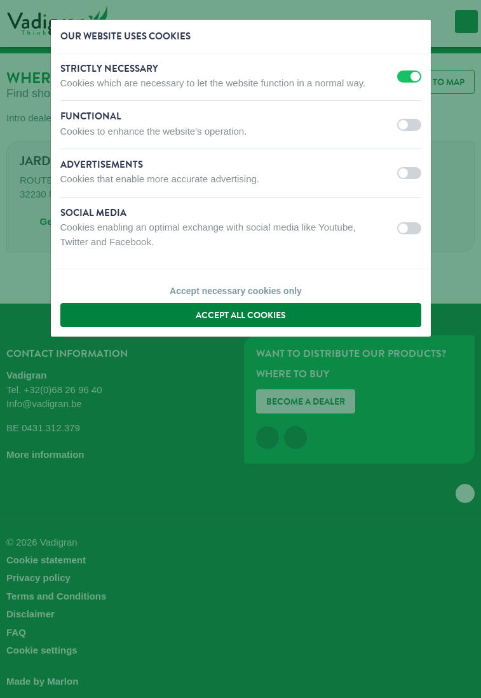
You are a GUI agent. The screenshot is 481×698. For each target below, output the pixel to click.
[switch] (409, 76)
